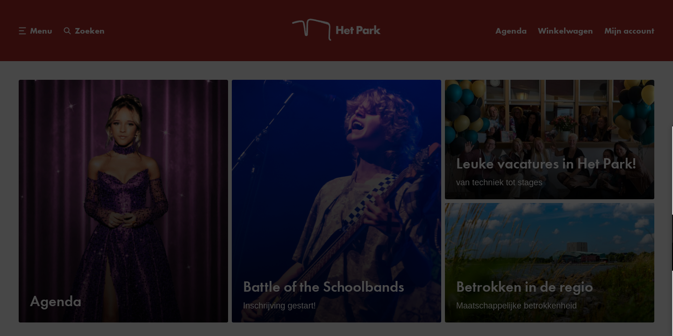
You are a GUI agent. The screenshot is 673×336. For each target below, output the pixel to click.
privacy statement (556, 198)
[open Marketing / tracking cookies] (658, 258)
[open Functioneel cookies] (658, 230)
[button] (584, 228)
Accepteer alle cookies (594, 291)
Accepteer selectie (594, 318)
